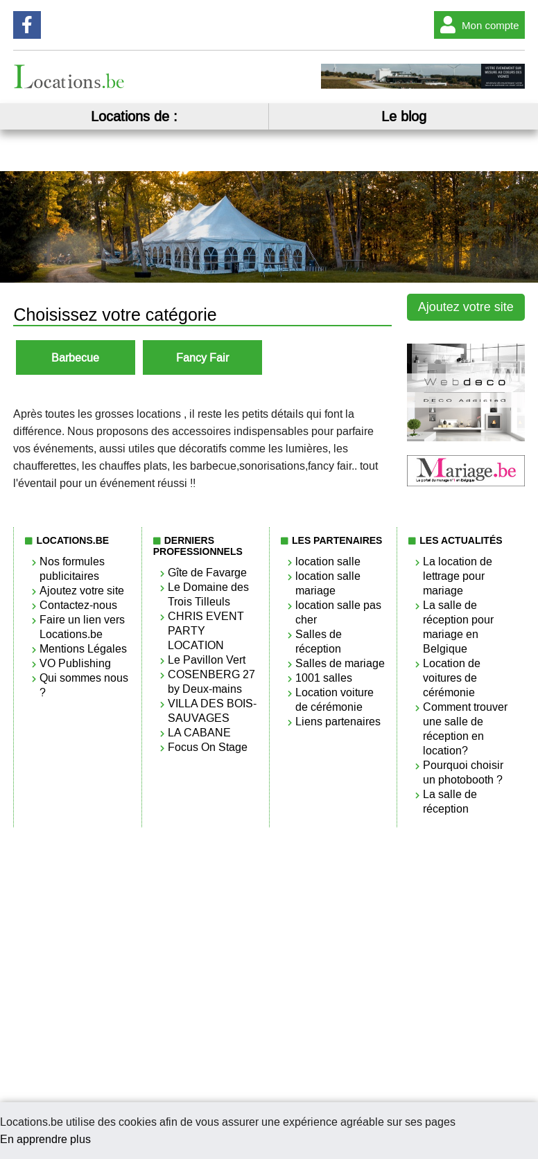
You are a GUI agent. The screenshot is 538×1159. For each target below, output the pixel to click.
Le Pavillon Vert (206, 660)
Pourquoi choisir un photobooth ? (463, 772)
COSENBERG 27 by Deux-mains (211, 681)
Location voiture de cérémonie (334, 699)
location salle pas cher (338, 612)
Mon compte (476, 25)
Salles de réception (318, 641)
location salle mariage (328, 583)
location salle (328, 561)
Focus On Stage (208, 747)
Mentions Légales (83, 649)
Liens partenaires (338, 721)
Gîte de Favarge (207, 572)
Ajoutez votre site (466, 307)
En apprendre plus (45, 1139)
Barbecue (75, 358)
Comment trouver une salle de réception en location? (465, 729)
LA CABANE (199, 732)
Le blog (403, 116)
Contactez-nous (78, 605)
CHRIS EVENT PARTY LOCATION (206, 631)
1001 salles (323, 678)
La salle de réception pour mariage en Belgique (458, 627)
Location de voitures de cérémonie (451, 678)
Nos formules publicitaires (72, 568)
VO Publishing (75, 663)
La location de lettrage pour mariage (457, 576)
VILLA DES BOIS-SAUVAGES (212, 710)
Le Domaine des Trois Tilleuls (208, 594)
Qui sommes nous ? (84, 685)
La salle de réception (450, 801)
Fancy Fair (202, 358)
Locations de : (134, 116)
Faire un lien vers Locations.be (82, 627)
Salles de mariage (340, 663)
